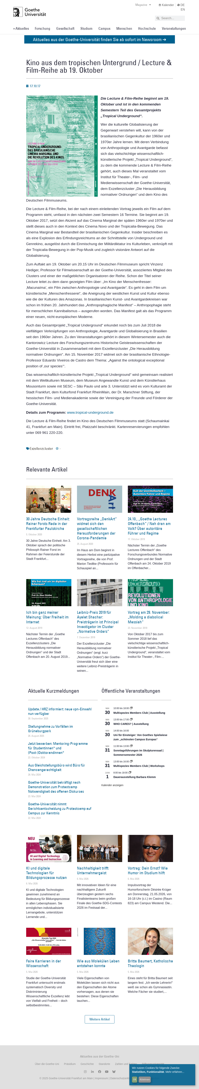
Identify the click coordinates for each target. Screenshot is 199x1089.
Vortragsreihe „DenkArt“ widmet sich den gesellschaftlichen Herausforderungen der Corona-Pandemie (97, 528)
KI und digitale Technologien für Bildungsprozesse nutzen (46, 873)
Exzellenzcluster (41, 448)
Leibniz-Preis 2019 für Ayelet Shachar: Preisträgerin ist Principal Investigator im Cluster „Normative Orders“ (98, 622)
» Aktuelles (21, 28)
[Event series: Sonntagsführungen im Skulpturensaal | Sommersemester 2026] (131, 746)
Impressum (101, 1078)
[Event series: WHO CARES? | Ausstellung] (131, 719)
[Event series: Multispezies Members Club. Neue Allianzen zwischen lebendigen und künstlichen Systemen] (131, 708)
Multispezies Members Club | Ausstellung (139, 712)
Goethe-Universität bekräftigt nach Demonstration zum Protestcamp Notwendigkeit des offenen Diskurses (56, 787)
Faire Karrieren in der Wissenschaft (43, 963)
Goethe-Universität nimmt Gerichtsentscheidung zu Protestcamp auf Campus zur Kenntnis (59, 808)
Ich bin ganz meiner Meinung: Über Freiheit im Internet (47, 617)
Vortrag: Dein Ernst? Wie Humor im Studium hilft (148, 870)
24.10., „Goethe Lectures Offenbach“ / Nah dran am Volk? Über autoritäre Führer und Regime (149, 526)
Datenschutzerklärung (123, 1078)
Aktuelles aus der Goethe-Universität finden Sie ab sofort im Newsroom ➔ (99, 39)
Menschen (124, 28)
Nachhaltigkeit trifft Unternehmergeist (92, 870)
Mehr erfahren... (174, 1071)
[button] (99, 1019)
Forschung (42, 28)
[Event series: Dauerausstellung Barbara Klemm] (130, 772)
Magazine (143, 5)
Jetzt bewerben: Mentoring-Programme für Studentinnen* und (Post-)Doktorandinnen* (58, 748)
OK (134, 1079)
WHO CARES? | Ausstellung (131, 723)
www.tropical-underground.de (90, 412)
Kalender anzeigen (112, 785)
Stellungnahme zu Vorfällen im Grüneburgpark (50, 728)
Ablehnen (145, 1079)
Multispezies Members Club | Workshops (139, 765)
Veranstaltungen (174, 28)
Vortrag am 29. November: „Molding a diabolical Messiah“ (149, 617)
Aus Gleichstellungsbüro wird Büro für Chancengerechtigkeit (56, 767)
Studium (86, 28)
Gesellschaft (65, 28)
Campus (104, 28)
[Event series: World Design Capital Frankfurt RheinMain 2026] (131, 761)
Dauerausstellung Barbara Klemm (135, 777)
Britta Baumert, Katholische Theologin (150, 963)
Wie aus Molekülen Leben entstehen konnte (98, 963)
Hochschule (147, 28)
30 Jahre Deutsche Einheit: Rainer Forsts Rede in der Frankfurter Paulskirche (48, 523)
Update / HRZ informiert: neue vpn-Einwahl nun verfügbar (59, 711)
